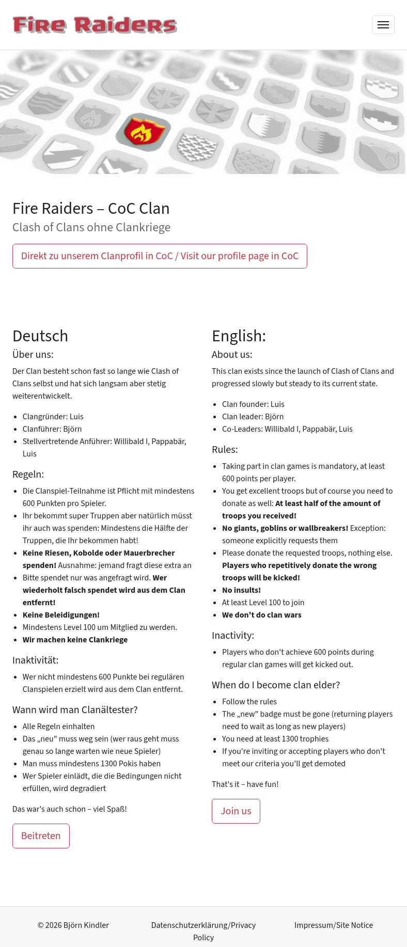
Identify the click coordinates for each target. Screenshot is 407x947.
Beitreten (41, 836)
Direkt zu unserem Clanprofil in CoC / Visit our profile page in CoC (160, 256)
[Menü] (383, 24)
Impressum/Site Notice (333, 925)
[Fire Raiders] (95, 24)
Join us (236, 811)
